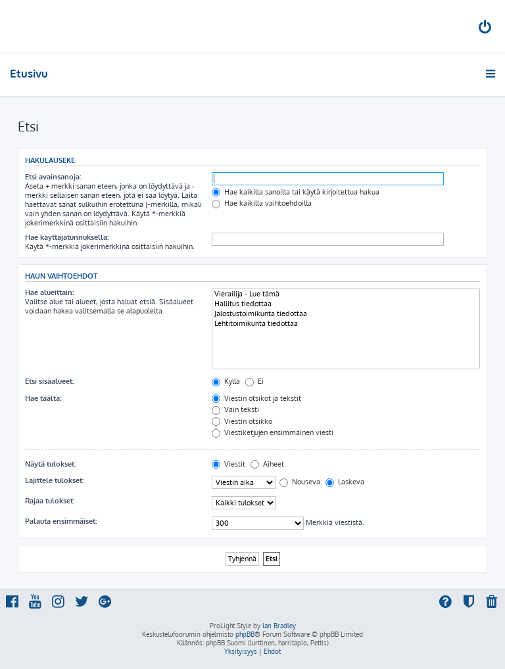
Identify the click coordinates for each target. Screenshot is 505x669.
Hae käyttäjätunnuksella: (66, 237)
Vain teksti (235, 409)
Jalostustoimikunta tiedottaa (346, 314)
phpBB (244, 634)
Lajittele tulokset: (54, 480)
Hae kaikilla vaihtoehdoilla (262, 203)
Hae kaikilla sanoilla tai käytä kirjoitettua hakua (295, 191)
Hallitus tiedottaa (346, 304)
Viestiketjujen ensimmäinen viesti (272, 432)
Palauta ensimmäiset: (61, 521)
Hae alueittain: (49, 292)
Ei (254, 381)
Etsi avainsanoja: (53, 176)
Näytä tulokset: (50, 464)
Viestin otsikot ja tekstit (256, 398)
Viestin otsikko (242, 421)
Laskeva (344, 481)
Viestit (228, 464)
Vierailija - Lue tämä (346, 294)
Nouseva (299, 481)
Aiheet (267, 464)
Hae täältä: (43, 398)
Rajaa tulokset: (49, 500)
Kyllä (226, 381)
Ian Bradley (279, 626)
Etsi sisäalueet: (49, 381)
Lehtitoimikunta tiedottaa (346, 324)
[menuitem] (486, 28)
